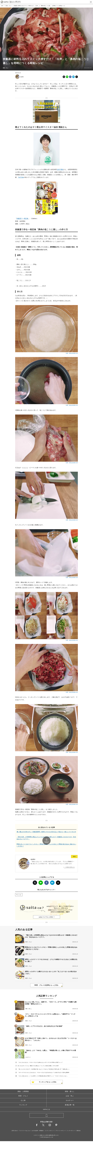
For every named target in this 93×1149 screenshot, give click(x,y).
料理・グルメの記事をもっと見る (46, 981)
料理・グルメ (9, 5)
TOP (2, 5)
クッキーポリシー (71, 1127)
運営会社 (79, 1127)
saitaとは (46, 1106)
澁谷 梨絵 (60, 169)
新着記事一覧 (70, 1101)
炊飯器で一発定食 (23, 218)
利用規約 (41, 1127)
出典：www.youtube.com (72, 353)
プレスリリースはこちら (24, 1127)
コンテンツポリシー (49, 1127)
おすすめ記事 (35, 1127)
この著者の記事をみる (70, 863)
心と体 (23, 1097)
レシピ (19, 891)
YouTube (21, 177)
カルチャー (70, 1097)
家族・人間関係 (23, 1088)
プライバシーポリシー (60, 1127)
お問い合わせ (15, 1127)
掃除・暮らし (70, 1088)
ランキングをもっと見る (47, 1078)
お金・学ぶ (70, 1092)
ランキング (23, 1101)
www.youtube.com (86, 67)
